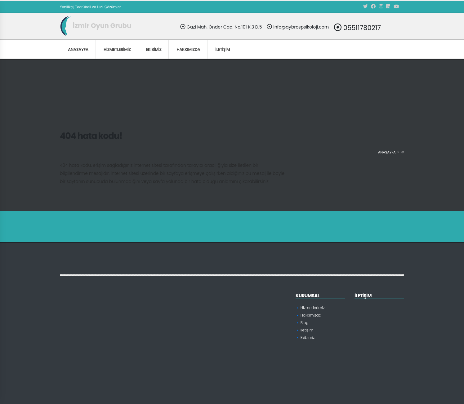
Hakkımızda (188, 49)
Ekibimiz (154, 49)
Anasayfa (78, 49)
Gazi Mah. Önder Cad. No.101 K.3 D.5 (221, 27)
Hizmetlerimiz (117, 49)
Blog (304, 322)
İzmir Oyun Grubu (95, 25)
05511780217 (357, 27)
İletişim (222, 49)
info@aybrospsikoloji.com (298, 27)
